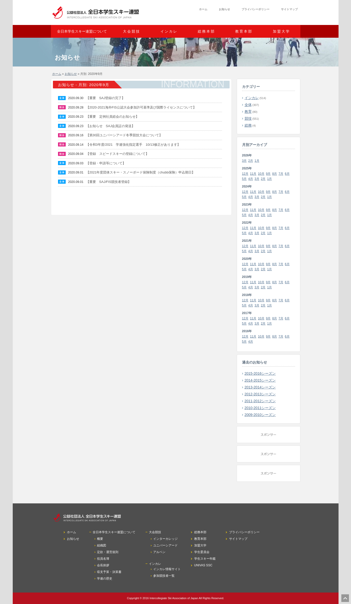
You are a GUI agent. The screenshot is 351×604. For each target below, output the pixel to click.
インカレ (252, 98)
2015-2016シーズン (260, 373)
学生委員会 (201, 552)
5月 (244, 179)
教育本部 (243, 31)
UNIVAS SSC (203, 565)
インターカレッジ (165, 539)
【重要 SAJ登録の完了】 (105, 98)
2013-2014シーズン (260, 387)
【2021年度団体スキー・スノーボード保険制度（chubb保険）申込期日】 (140, 172)
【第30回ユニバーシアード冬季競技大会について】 (124, 135)
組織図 (101, 545)
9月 (268, 174)
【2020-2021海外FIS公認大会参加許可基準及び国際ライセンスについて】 (141, 107)
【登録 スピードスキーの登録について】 (117, 154)
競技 (248, 118)
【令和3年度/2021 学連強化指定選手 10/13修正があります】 (133, 144)
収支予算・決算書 (109, 572)
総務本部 (206, 31)
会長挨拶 (103, 565)
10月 (261, 174)
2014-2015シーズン (260, 380)
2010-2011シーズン (260, 408)
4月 (250, 179)
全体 (248, 105)
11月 (253, 174)
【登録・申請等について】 (106, 163)
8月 (274, 174)
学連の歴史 (104, 578)
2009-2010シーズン (260, 415)
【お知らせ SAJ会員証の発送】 (110, 126)
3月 (244, 161)
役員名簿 (103, 558)
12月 (245, 174)
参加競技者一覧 (164, 576)
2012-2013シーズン (260, 394)
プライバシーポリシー (256, 9)
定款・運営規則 (107, 552)
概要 (100, 539)
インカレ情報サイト (167, 569)
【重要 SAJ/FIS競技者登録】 (108, 182)
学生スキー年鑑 (205, 558)
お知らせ (224, 9)
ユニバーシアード (165, 545)
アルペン (159, 552)
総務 (248, 125)
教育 (248, 112)
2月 (250, 161)
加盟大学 (281, 31)
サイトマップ (289, 9)
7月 (280, 174)
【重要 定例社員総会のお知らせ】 (112, 116)
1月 (257, 161)
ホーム (203, 9)
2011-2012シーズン (260, 401)
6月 (287, 174)
